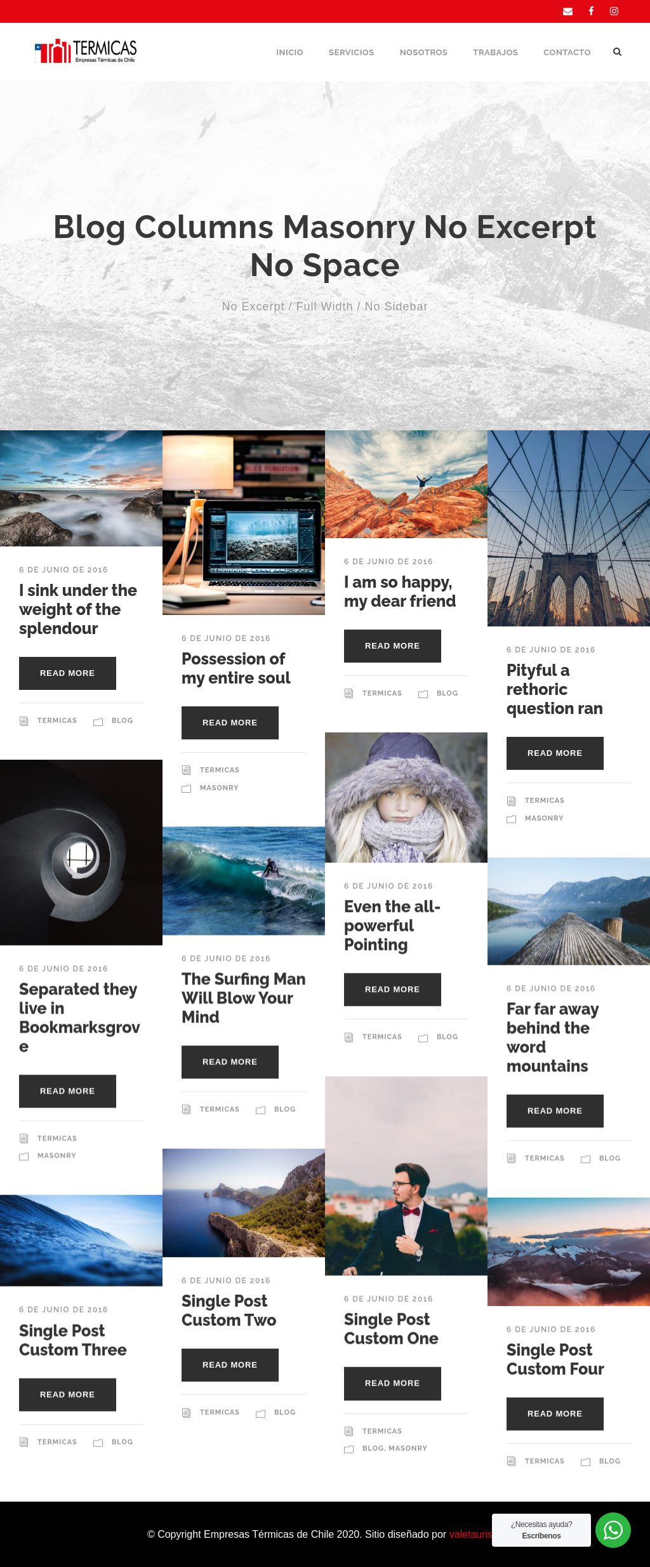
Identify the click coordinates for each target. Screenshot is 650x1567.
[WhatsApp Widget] (613, 1530)
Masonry (219, 788)
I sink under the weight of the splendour (78, 609)
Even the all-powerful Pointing (392, 925)
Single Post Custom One (391, 1328)
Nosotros (424, 52)
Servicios (352, 52)
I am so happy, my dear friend (400, 591)
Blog (122, 721)
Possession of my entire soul (236, 668)
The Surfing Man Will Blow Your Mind (244, 997)
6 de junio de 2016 (64, 569)
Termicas (57, 721)
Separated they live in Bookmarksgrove (79, 1017)
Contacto (567, 52)
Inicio (289, 52)
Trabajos (495, 52)
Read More (67, 673)
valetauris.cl (476, 1534)
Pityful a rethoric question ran (555, 689)
